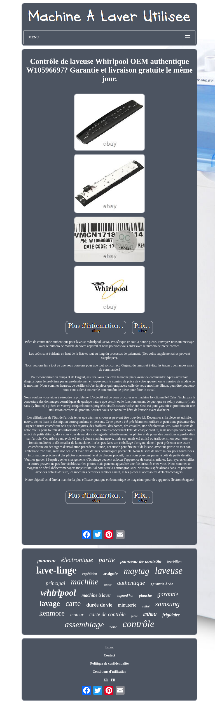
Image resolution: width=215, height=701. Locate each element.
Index (109, 647)
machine (84, 581)
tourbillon (174, 561)
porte (113, 627)
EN (106, 680)
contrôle (138, 624)
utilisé (145, 606)
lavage (49, 603)
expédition (89, 574)
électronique (77, 559)
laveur (107, 584)
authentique (131, 582)
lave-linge (56, 570)
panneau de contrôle (141, 561)
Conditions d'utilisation (109, 672)
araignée (110, 573)
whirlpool (58, 593)
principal (55, 583)
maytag (136, 571)
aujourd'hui (125, 596)
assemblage (84, 624)
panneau (46, 560)
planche (145, 595)
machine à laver (96, 595)
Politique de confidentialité (109, 663)
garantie (167, 594)
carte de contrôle (107, 614)
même (150, 614)
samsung (167, 604)
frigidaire (171, 614)
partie (107, 559)
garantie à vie (162, 584)
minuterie (127, 605)
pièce (134, 616)
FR (113, 680)
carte (73, 603)
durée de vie (99, 605)
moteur (77, 614)
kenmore (52, 613)
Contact (109, 655)
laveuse (169, 571)
